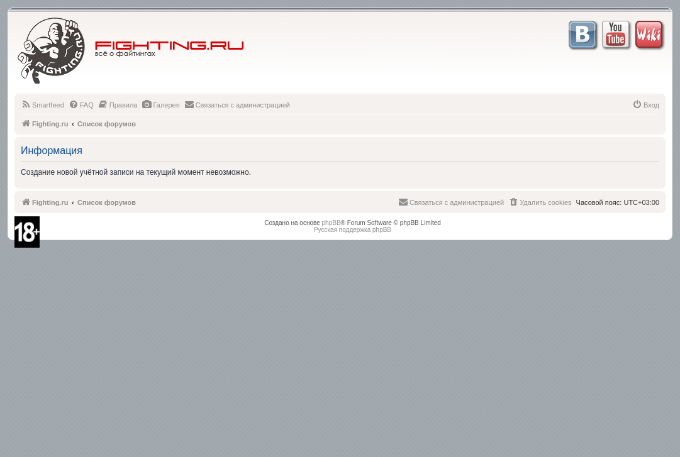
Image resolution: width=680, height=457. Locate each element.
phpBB (331, 222)
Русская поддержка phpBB (352, 229)
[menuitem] (42, 105)
